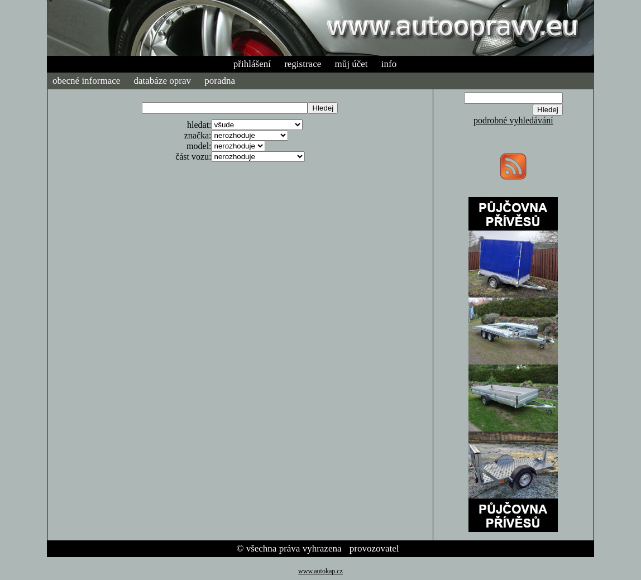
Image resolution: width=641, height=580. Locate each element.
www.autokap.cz (320, 571)
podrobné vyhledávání (513, 120)
